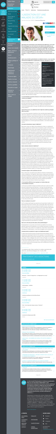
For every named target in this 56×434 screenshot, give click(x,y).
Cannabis (10, 23)
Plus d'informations (31, 409)
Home (23, 10)
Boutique (36, 7)
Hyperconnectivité (12, 31)
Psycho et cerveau (12, 79)
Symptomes (3, 31)
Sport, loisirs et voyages (12, 95)
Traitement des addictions (11, 40)
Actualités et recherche (11, 4)
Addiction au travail (12, 11)
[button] (43, 23)
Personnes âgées (12, 76)
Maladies (3, 19)
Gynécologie (11, 67)
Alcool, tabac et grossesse (11, 17)
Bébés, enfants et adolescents (12, 51)
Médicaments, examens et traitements (11, 72)
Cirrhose (24, 367)
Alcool (9, 13)
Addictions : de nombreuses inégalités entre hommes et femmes (37, 339)
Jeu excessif (10, 34)
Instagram (46, 421)
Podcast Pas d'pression (28, 332)
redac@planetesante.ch (48, 429)
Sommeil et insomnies (11, 91)
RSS (45, 424)
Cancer (10, 55)
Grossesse (10, 65)
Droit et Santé (3, 37)
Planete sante (3, 4)
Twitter (46, 418)
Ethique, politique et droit (13, 61)
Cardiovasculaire (12, 57)
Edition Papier (11, 1)
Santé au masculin (12, 82)
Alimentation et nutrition (12, 44)
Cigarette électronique (13, 26)
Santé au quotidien (12, 84)
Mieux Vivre (3, 44)
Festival (3, 51)
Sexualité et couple (13, 87)
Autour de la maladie (13, 48)
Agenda (36, 2)
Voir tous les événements (49, 319)
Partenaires (36, 4)
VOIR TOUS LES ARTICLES (28, 259)
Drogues (10, 28)
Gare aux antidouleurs (28, 326)
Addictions (10, 8)
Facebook (46, 416)
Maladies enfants (3, 25)
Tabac (9, 36)
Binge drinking (11, 20)
